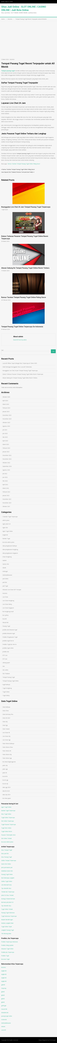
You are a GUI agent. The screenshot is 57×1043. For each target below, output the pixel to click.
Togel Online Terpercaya (8, 817)
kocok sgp (5, 780)
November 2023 (7, 419)
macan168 (4, 1009)
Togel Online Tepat (6, 926)
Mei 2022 (5, 481)
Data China (6, 710)
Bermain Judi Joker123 (7, 902)
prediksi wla (6, 651)
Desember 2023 (7, 415)
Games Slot (6, 564)
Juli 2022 (5, 473)
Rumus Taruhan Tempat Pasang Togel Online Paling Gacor (24, 164)
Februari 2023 (6, 448)
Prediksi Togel (5, 956)
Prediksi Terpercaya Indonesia (9, 942)
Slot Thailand (6, 673)
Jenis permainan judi (6, 867)
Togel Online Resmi (6, 831)
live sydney (5, 615)
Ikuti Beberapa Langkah (7, 878)
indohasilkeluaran (6, 1023)
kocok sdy (5, 783)
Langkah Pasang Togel (7, 930)
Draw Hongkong (7, 557)
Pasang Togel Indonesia (7, 912)
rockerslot (4, 1019)
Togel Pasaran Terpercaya (8, 824)
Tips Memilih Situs (6, 888)
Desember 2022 (7, 455)
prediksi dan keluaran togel (10, 630)
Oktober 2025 (6, 397)
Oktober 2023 (6, 422)
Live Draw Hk (6, 732)
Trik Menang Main (6, 933)
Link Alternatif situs (6, 885)
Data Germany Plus (8, 714)
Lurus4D (3, 1030)
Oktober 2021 (6, 506)
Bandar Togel (6, 538)
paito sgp (5, 769)
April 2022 (5, 484)
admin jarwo (6, 520)
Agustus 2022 (6, 470)
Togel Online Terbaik (7, 909)
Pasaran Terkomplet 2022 (8, 835)
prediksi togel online (8, 648)
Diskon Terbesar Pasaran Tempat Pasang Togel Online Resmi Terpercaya (23, 374)
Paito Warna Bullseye (8, 743)
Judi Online (5, 578)
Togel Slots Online (6, 828)
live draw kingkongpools (9, 762)
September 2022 (7, 466)
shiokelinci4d (4, 1012)
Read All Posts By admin (20, 340)
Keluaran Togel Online (7, 949)
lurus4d (5, 619)
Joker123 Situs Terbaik (7, 895)
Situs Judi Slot (5, 853)
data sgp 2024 (6, 787)
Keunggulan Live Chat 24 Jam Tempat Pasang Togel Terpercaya (25, 207)
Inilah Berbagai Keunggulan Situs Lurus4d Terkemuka (17, 367)
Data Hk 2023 (6, 718)
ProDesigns (52, 1040)
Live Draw (5, 597)
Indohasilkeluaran (7, 575)
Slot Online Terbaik (6, 838)
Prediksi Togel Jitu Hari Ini (9, 644)
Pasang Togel (6, 626)
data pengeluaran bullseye (10, 546)
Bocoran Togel (5, 959)
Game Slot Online (6, 864)
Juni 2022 (5, 477)
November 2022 (7, 459)
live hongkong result (8, 611)
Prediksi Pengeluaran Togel (10, 637)
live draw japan (7, 798)
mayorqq (3, 988)
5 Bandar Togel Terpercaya (10, 516)
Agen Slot (5, 527)
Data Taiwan (6, 729)
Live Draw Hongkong (8, 600)
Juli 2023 (5, 430)
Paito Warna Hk (7, 751)
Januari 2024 (6, 411)
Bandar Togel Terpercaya (8, 810)
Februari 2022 (6, 492)
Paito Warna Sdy (7, 754)
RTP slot (5, 659)
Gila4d (4, 568)
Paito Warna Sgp (7, 758)
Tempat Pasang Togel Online (11, 681)
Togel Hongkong (7, 688)
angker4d (3, 971)
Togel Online (6, 692)
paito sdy (5, 765)
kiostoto (3, 967)
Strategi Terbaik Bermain (8, 899)
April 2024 (5, 400)
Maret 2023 (6, 444)
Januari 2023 (6, 451)
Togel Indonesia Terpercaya (9, 916)
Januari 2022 (6, 495)
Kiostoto (12, 59)
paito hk (5, 773)
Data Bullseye (6, 707)
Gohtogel (5, 571)
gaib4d (3, 985)
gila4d (2, 991)
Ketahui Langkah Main (7, 923)
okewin (3, 1026)
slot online (5, 670)
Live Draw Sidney (7, 604)
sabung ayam (6, 662)
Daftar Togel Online (6, 881)
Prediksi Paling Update (7, 945)
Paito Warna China (8, 747)
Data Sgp (5, 725)
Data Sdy (5, 721)
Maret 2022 (6, 488)
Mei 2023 (5, 437)
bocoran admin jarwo (8, 542)
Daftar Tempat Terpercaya (8, 860)
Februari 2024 (6, 408)
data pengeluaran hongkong (10, 549)
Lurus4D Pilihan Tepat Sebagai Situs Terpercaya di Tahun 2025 (20, 363)
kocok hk (5, 776)
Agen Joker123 (7, 524)
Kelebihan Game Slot (7, 871)
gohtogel (3, 1005)
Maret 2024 (6, 404)
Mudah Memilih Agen (7, 919)
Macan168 (5, 622)
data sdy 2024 (6, 794)
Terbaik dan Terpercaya (7, 892)
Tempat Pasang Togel (9, 677)
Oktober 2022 (6, 462)
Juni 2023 (5, 433)
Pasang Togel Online (7, 874)
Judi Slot (5, 582)
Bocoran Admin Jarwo (7, 842)
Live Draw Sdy (6, 736)
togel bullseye (6, 684)
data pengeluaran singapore (10, 553)
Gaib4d (4, 560)
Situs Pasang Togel (6, 857)
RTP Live (5, 655)
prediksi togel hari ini (8, 641)
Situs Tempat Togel (6, 850)
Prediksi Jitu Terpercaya (7, 952)
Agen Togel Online (8, 531)
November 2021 (7, 503)
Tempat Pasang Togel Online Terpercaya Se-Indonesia (22, 327)
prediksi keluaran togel (9, 633)
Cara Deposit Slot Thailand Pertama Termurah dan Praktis (17, 172)
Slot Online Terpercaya (7, 821)
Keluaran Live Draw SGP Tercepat (12, 589)
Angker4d (5, 535)
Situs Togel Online (6, 814)
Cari (2, 350)
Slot (4, 666)
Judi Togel (5, 586)
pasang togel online (6, 1016)
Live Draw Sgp (6, 740)
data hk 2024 (6, 791)
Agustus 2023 (6, 426)
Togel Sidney (6, 695)
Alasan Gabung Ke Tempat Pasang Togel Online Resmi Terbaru (25, 268)
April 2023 (5, 441)
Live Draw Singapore (8, 608)
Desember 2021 (7, 499)
